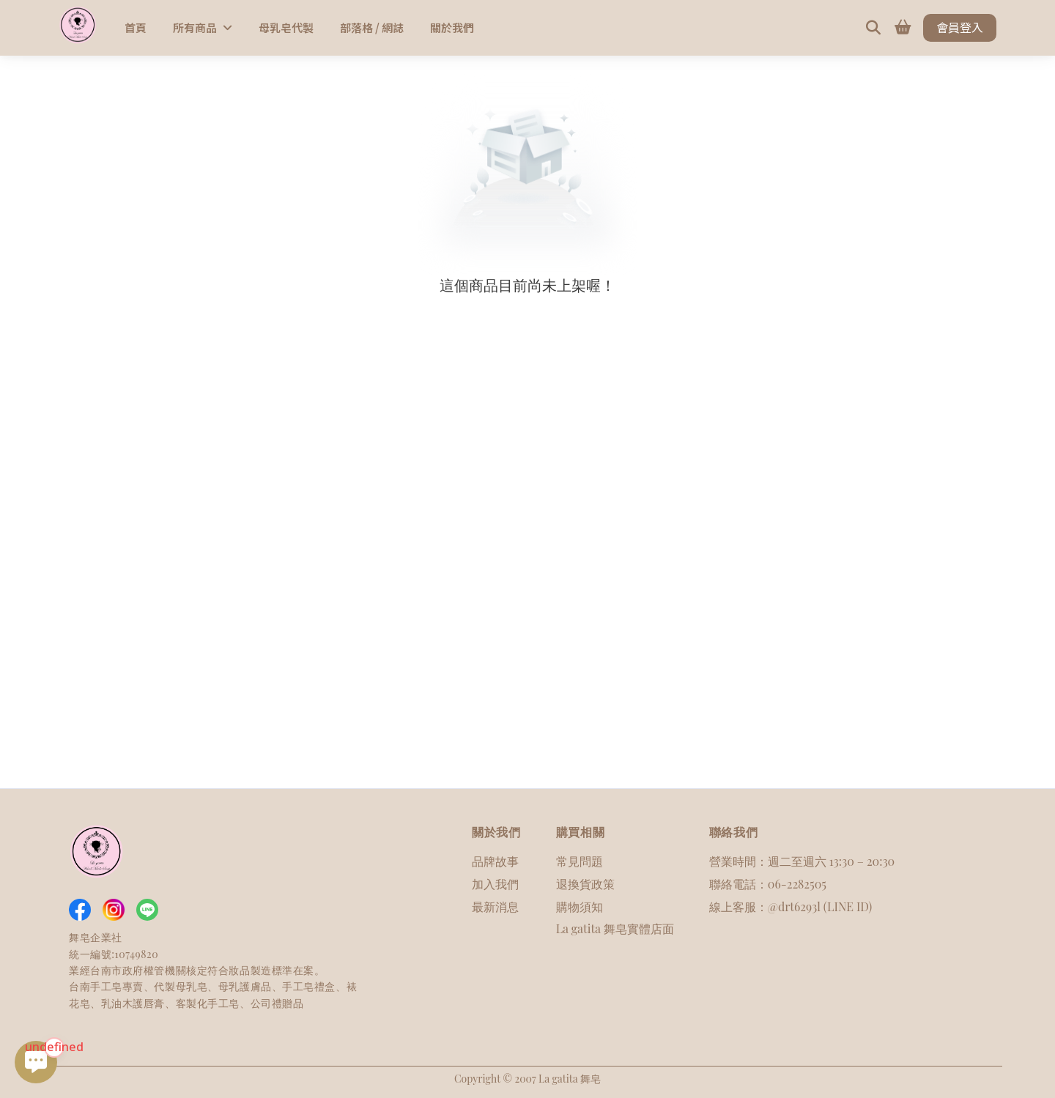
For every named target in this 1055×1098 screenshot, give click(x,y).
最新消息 (495, 906)
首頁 (136, 27)
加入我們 (495, 883)
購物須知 (579, 906)
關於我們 (452, 27)
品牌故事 (495, 861)
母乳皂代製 (286, 27)
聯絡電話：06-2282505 (767, 883)
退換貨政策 (585, 883)
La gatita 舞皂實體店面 (615, 928)
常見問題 (579, 861)
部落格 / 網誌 (372, 27)
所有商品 (202, 27)
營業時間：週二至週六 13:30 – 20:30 (802, 861)
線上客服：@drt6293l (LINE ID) (790, 906)
